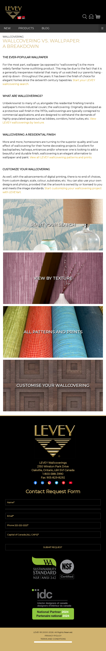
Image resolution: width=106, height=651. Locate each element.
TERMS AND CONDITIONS (53, 639)
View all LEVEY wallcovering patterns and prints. (61, 157)
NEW (7, 28)
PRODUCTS (26, 28)
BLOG (45, 28)
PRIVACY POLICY (53, 635)
